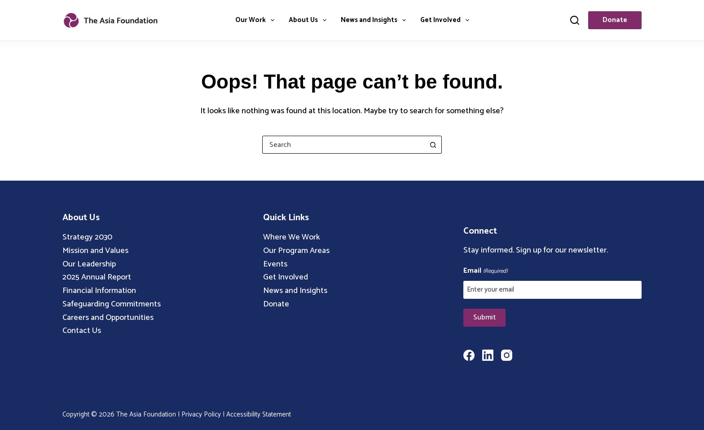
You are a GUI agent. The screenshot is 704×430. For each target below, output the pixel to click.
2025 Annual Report (96, 277)
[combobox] (343, 145)
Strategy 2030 (87, 237)
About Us (309, 20)
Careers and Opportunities (108, 317)
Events (275, 264)
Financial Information (99, 290)
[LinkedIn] (487, 355)
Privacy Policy (201, 414)
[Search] (574, 20)
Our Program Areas (296, 250)
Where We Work (291, 237)
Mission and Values (95, 250)
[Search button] (432, 144)
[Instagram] (506, 355)
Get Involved (446, 20)
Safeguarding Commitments (111, 304)
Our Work (256, 20)
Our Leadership (89, 264)
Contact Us (81, 330)
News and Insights (375, 20)
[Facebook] (469, 355)
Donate (615, 20)
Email (485, 271)
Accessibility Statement (258, 414)
